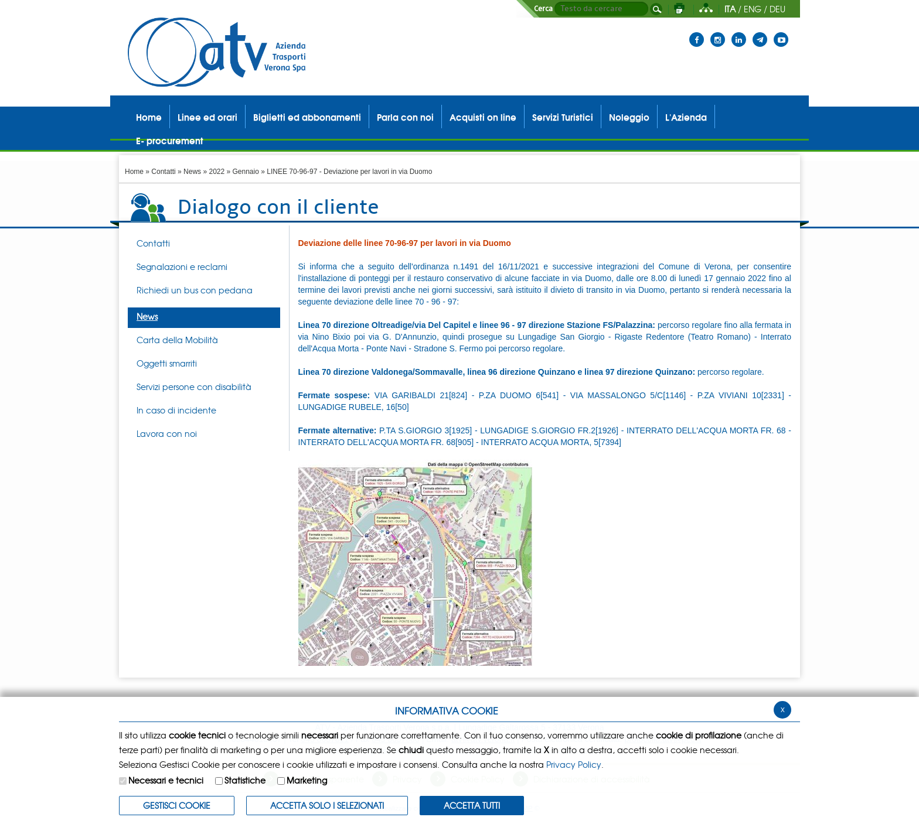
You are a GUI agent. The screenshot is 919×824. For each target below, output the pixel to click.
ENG (752, 9)
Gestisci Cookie (176, 805)
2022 (216, 171)
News (192, 171)
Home (134, 171)
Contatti (163, 171)
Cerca (543, 9)
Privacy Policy (573, 764)
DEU (777, 9)
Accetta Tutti (472, 805)
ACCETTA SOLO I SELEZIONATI (327, 805)
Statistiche (245, 780)
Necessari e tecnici (165, 780)
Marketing (307, 780)
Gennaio (246, 171)
